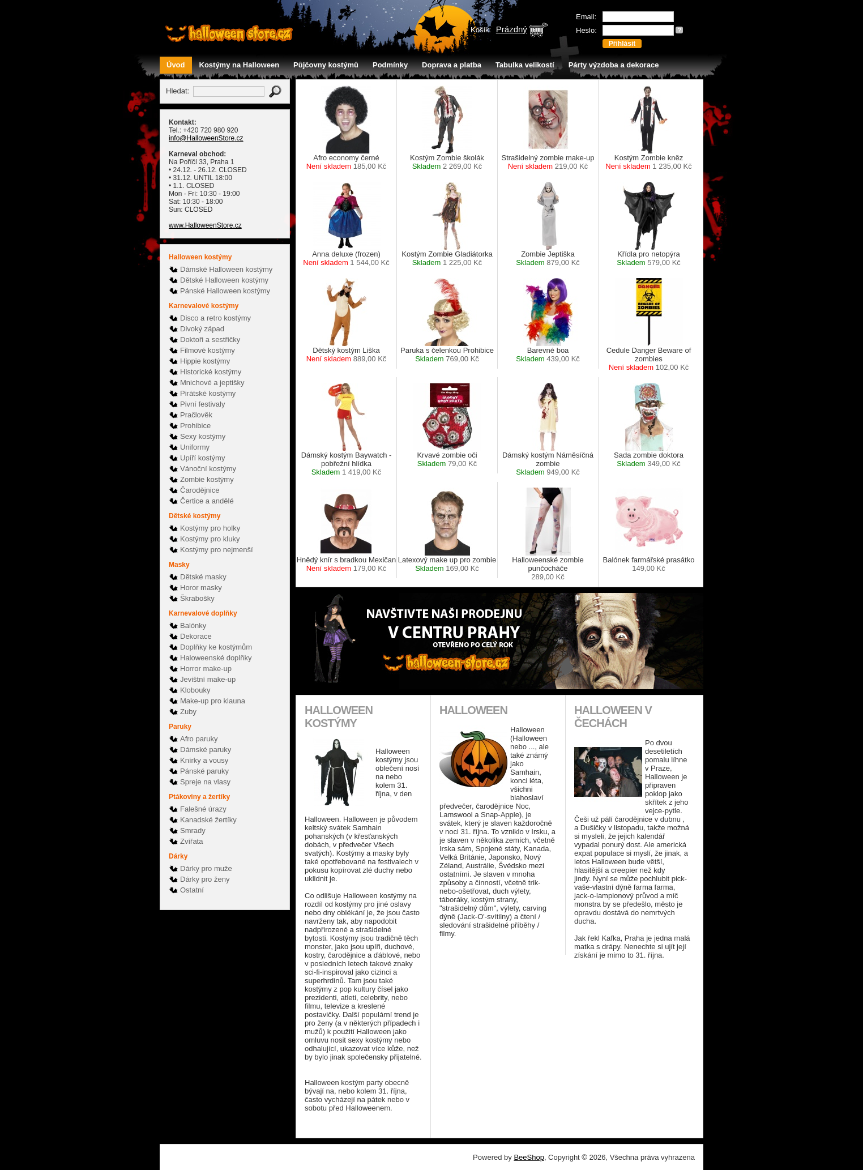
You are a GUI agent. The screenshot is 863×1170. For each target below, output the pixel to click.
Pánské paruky (204, 771)
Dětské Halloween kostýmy (224, 280)
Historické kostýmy (210, 372)
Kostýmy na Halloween (239, 65)
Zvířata (191, 841)
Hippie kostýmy (205, 361)
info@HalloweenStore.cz (206, 138)
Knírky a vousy (204, 760)
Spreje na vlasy (205, 782)
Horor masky (201, 587)
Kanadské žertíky (208, 819)
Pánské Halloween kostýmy (225, 291)
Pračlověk (196, 415)
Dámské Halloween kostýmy (226, 269)
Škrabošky (197, 598)
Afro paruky (198, 739)
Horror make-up (206, 668)
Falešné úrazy (203, 809)
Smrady (193, 830)
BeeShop (529, 1157)
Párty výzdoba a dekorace (614, 65)
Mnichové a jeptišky (212, 382)
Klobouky (195, 690)
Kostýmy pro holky (210, 528)
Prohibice (195, 425)
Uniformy (195, 447)
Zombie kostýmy (207, 479)
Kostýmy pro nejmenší (216, 549)
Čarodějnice (199, 490)
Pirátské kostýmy (208, 393)
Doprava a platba (451, 65)
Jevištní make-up (208, 679)
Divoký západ (202, 328)
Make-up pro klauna (212, 701)
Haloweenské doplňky (215, 658)
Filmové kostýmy (207, 350)
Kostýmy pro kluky (210, 539)
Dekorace (196, 636)
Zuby (188, 711)
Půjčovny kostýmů (325, 65)
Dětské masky (203, 577)
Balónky (193, 625)
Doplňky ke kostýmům (216, 647)
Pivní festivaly (202, 404)
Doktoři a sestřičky (210, 339)
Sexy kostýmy (202, 436)
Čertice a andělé (207, 501)
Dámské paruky (205, 749)
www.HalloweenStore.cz (205, 225)
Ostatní (192, 890)
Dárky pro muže (206, 868)
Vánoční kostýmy (208, 468)
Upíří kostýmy (202, 458)
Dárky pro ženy (204, 879)
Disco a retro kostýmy (215, 318)
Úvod (175, 65)
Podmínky (390, 65)
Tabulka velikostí (524, 65)
